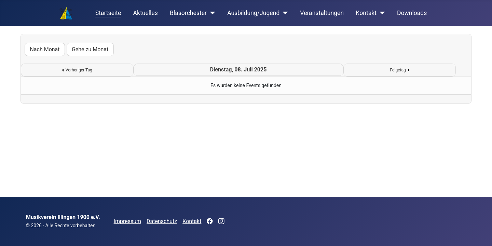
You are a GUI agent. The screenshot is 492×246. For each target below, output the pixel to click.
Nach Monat (44, 49)
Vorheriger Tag (79, 70)
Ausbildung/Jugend (253, 13)
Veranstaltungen (322, 13)
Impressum (127, 221)
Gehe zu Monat (90, 49)
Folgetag (398, 70)
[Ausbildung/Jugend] (283, 13)
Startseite (108, 13)
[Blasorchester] (211, 13)
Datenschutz (162, 221)
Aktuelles (145, 13)
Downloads (412, 13)
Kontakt (366, 13)
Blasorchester (188, 13)
